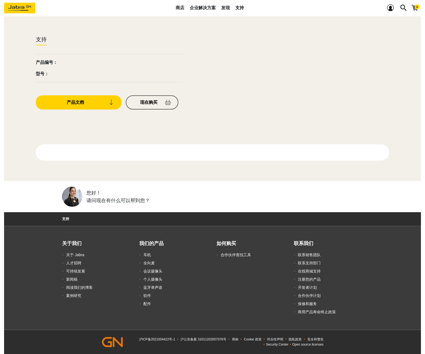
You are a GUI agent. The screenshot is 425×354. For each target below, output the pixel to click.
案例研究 (73, 295)
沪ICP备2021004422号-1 (157, 339)
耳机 (147, 255)
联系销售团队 (309, 255)
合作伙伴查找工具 (236, 255)
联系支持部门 (309, 263)
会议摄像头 (152, 271)
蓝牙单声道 (152, 287)
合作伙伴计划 (309, 295)
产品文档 (75, 102)
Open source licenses (307, 344)
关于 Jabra (75, 255)
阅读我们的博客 (79, 287)
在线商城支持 (309, 271)
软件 (147, 295)
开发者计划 (307, 287)
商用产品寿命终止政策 (317, 312)
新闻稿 (72, 279)
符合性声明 (275, 339)
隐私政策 (295, 339)
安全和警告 (315, 339)
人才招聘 (73, 263)
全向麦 (149, 263)
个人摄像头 (152, 279)
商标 (235, 339)
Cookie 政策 (253, 339)
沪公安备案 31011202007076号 (203, 339)
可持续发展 (75, 271)
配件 (147, 304)
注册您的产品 (309, 279)
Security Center (277, 344)
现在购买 (148, 102)
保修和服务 (307, 304)
